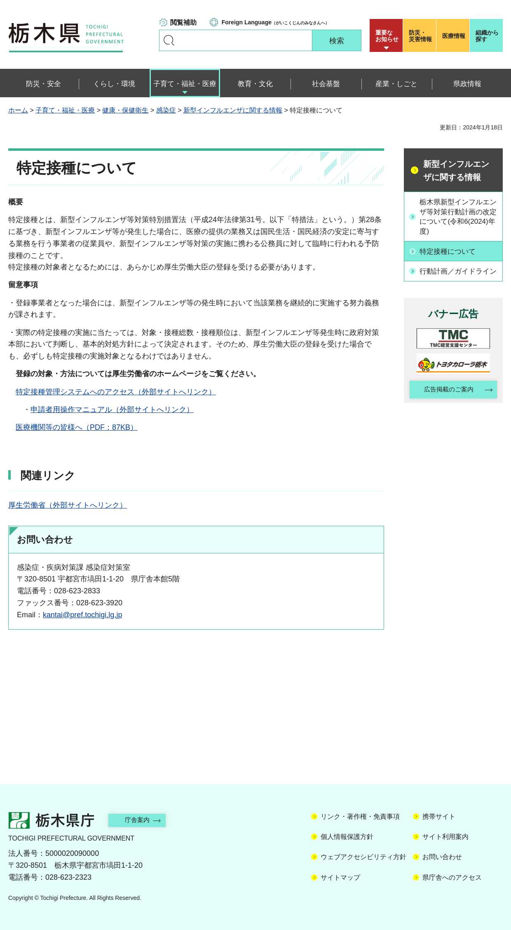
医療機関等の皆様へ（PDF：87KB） (77, 427)
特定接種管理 (38, 392)
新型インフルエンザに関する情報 (232, 110)
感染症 (166, 110)
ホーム (18, 110)
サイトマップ (340, 877)
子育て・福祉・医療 (65, 110)
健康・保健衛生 (125, 110)
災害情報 (421, 35)
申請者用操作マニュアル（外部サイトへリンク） (112, 409)
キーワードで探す (169, 40)
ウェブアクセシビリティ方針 (363, 856)
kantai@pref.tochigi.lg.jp (82, 615)
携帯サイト (438, 816)
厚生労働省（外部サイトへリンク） (67, 505)
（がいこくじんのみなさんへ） (275, 22)
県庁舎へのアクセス (452, 877)
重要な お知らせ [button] (386, 35)
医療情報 (453, 36)
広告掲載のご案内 (446, 401)
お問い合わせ (442, 856)
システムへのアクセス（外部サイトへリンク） (138, 392)
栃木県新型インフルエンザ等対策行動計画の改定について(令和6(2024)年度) (458, 217)
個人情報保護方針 (347, 836)
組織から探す (487, 35)
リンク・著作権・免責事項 (360, 816)
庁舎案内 (142, 819)
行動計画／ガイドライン (458, 276)
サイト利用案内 (445, 836)
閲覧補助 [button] (183, 22)
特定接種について (450, 252)
